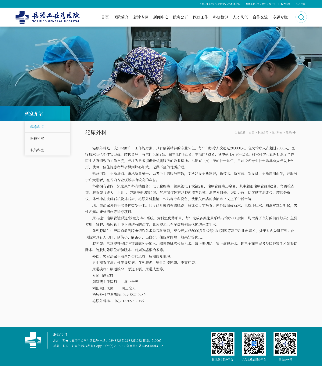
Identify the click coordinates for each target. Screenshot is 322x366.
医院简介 (121, 17)
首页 (105, 17)
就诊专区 (140, 17)
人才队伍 (240, 17)
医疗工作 (200, 17)
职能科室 (37, 149)
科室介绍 (263, 132)
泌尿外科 (291, 132)
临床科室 (37, 126)
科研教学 (220, 17)
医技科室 (37, 138)
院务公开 (180, 17)
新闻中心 (160, 17)
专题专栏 (280, 17)
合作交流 (260, 17)
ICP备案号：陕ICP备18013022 (142, 346)
